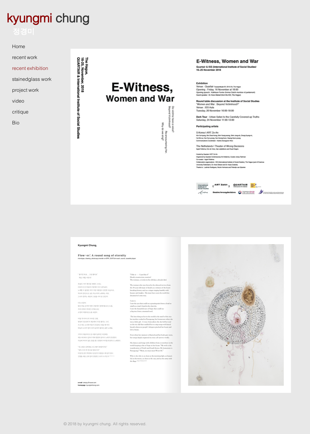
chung (72, 18)
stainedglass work (31, 79)
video (18, 101)
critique (20, 112)
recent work (24, 57)
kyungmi (29, 18)
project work (25, 90)
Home (18, 46)
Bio (15, 123)
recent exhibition (30, 68)
